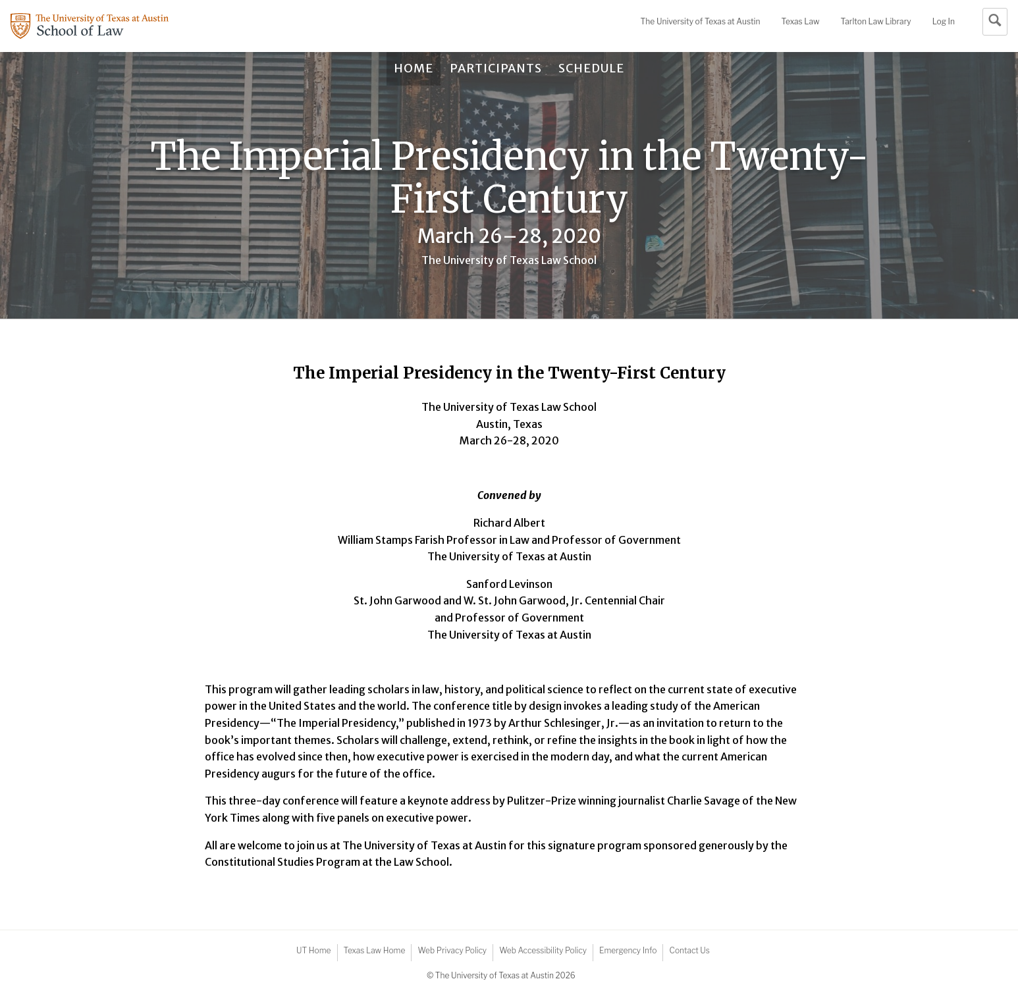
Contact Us (689, 950)
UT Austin (701, 21)
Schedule (591, 68)
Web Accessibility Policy (543, 950)
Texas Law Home (375, 950)
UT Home (313, 950)
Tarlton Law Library (875, 21)
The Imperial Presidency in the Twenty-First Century (509, 178)
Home (413, 68)
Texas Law (801, 21)
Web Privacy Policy (452, 950)
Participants (496, 68)
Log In (943, 21)
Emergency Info (628, 950)
